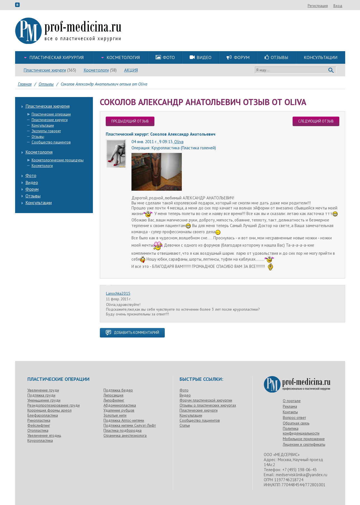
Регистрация (318, 6)
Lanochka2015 (118, 293)
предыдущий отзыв (130, 121)
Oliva (178, 141)
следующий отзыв (316, 121)
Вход (337, 6)
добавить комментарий (132, 333)
